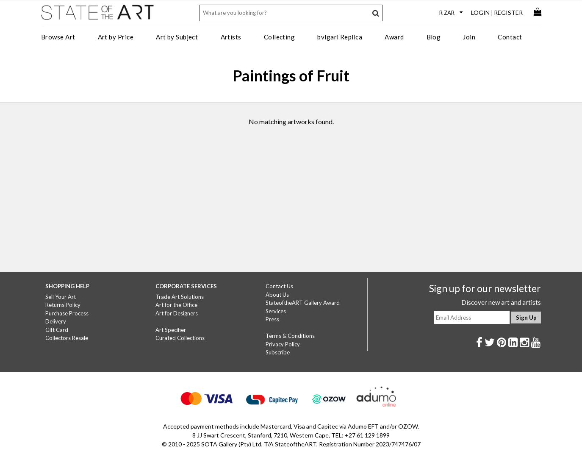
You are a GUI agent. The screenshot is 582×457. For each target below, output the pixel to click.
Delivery (55, 321)
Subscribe (278, 352)
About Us (277, 294)
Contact (510, 37)
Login (480, 12)
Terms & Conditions (290, 335)
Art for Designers (176, 313)
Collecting (279, 37)
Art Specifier (170, 329)
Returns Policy (62, 304)
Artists (231, 37)
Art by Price (115, 37)
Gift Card (56, 329)
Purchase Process (67, 313)
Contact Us (279, 286)
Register (508, 12)
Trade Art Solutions (179, 296)
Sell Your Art (60, 296)
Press (272, 319)
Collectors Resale (66, 337)
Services (276, 311)
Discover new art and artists (501, 302)
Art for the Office (176, 304)
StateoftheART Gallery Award (303, 302)
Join (469, 37)
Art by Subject (177, 37)
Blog (434, 37)
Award (394, 37)
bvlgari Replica (339, 37)
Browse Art (58, 37)
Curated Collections (180, 337)
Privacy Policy (283, 344)
